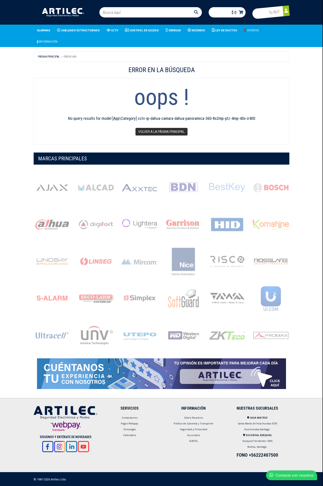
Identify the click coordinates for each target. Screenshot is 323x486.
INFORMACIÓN (47, 41)
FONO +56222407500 (257, 455)
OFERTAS (251, 30)
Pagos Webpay (129, 423)
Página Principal (49, 56)
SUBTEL (193, 441)
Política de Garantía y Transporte (193, 423)
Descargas (130, 429)
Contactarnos (129, 417)
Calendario (129, 435)
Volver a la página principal (161, 131)
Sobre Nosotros (193, 417)
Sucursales (193, 435)
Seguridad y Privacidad (193, 429)
